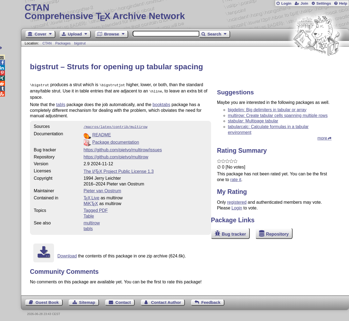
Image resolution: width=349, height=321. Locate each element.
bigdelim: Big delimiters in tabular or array (267, 109)
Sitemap (87, 300)
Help (343, 3)
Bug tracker (234, 234)
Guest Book (47, 300)
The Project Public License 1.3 (118, 169)
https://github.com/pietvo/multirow (115, 155)
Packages (63, 43)
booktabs (161, 103)
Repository (277, 234)
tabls (60, 103)
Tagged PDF (95, 208)
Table (88, 214)
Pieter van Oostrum (102, 189)
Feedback (210, 300)
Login (286, 3)
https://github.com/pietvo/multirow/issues (122, 148)
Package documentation (115, 140)
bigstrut (80, 43)
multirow (91, 221)
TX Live (91, 196)
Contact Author (166, 300)
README (101, 133)
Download (67, 254)
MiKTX (90, 202)
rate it (235, 179)
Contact (123, 300)
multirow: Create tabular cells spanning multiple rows (278, 115)
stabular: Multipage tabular (253, 121)
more (322, 138)
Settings (323, 3)
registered (236, 202)
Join (304, 3)
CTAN (47, 43)
